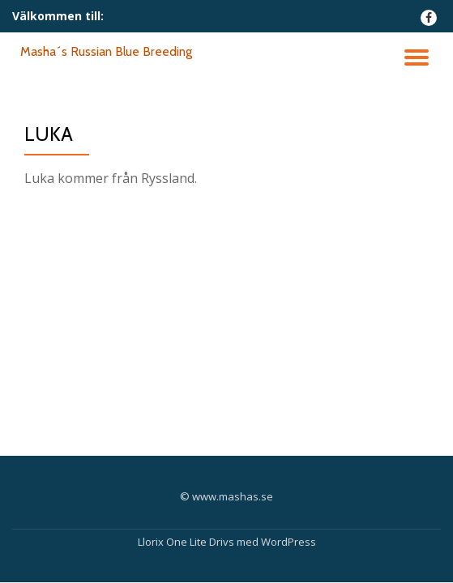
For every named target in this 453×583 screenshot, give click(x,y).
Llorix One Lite (173, 541)
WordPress (288, 541)
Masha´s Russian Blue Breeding (106, 51)
